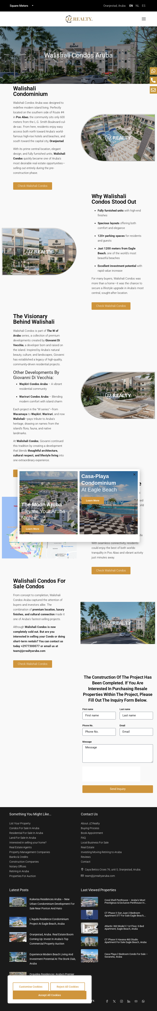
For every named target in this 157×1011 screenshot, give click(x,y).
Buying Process (90, 828)
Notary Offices (17, 866)
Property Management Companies (29, 852)
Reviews (86, 856)
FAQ (83, 837)
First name (87, 709)
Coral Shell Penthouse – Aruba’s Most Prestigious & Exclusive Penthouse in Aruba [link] (125, 903)
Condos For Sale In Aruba (24, 828)
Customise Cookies (30, 986)
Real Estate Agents (20, 847)
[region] (50, 989)
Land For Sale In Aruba (22, 837)
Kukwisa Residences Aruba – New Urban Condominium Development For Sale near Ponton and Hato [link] (52, 904)
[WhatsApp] (144, 1001)
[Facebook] (108, 1001)
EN (131, 5)
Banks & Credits (18, 856)
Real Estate (87, 847)
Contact (85, 861)
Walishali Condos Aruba (78, 55)
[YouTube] (137, 1001)
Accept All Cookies (49, 995)
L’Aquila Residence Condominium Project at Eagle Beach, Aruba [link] (49, 921)
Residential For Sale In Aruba (26, 832)
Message (87, 741)
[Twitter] (115, 1001)
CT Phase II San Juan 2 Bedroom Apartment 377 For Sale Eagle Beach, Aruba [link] (124, 915)
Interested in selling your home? (27, 842)
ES (143, 5)
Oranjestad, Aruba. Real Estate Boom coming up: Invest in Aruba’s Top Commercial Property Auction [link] (51, 939)
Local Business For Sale (95, 842)
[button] (134, 474)
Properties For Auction (22, 876)
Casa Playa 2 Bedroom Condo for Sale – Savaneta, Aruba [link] (126, 955)
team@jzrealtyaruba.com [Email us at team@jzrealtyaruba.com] (100, 875)
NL (137, 5)
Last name (125, 709)
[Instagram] (122, 1001)
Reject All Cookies (68, 986)
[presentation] (111, 774)
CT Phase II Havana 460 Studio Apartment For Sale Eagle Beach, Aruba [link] (126, 941)
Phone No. (87, 725)
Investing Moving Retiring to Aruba (101, 852)
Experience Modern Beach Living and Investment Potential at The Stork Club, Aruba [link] (53, 959)
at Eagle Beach (99, 483)
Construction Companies (24, 861)
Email (122, 725)
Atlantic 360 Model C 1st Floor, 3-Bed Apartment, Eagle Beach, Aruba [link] (124, 927)
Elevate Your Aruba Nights (43, 511)
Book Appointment (92, 832)
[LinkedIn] (129, 1001)
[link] (18, 901)
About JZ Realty (90, 823)
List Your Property (20, 823)
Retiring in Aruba (19, 871)
